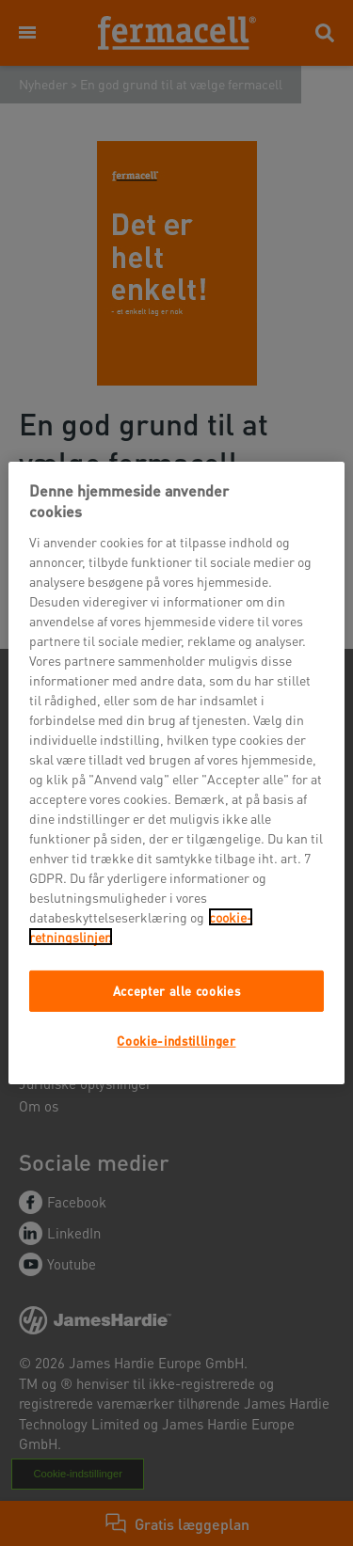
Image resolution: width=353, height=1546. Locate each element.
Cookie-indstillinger (176, 1041)
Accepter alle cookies (177, 991)
